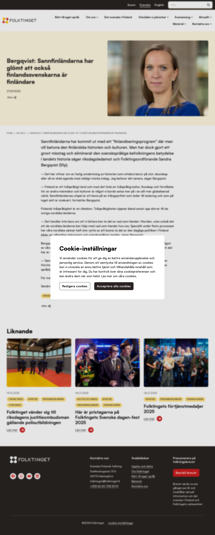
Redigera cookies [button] (75, 286)
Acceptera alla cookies (114, 286)
